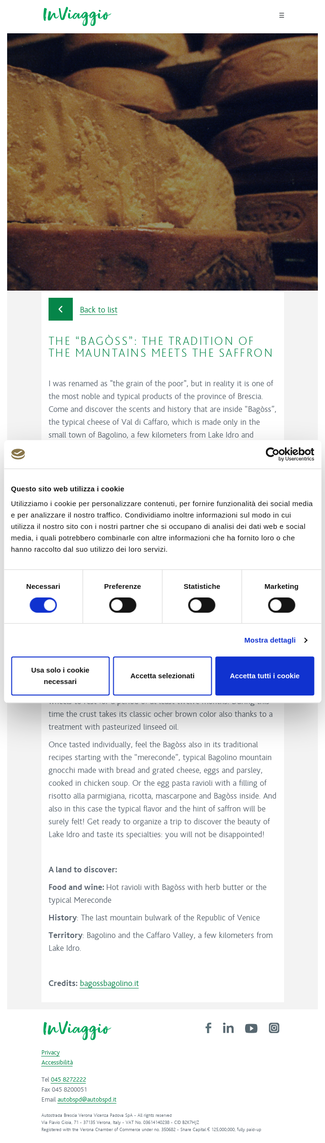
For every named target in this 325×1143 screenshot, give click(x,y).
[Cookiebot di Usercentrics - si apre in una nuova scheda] (272, 454)
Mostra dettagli (269, 640)
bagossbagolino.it (109, 983)
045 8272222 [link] (68, 1080)
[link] (208, 1027)
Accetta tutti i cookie (265, 676)
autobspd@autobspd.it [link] (87, 1100)
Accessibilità (57, 1062)
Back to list (83, 309)
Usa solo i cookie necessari (60, 675)
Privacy (50, 1052)
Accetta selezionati (162, 676)
